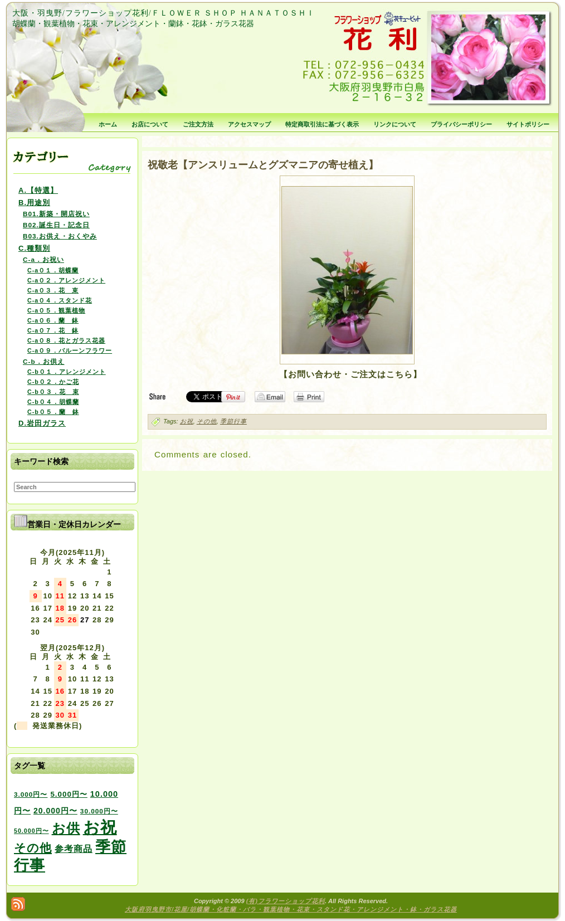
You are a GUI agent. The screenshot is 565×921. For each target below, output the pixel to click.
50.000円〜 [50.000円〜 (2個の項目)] (31, 830)
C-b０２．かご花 (53, 381)
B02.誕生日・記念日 (56, 224)
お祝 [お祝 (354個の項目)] (100, 827)
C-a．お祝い (43, 259)
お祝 (186, 421)
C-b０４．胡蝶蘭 (53, 401)
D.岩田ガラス (42, 423)
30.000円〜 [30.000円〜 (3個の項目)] (99, 811)
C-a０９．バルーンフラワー (69, 350)
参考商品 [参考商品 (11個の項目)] (73, 849)
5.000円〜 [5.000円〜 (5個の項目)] (68, 794)
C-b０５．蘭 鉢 (53, 411)
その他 (207, 421)
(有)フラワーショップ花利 (285, 901)
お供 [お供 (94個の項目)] (66, 828)
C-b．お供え (44, 361)
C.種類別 (34, 248)
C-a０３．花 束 (53, 290)
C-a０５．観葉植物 (56, 310)
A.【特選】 (38, 190)
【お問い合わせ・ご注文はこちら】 (350, 374)
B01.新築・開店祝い (56, 213)
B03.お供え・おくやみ (60, 236)
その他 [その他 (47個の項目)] (33, 848)
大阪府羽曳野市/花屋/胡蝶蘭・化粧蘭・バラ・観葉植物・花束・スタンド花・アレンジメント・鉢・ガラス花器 (291, 909)
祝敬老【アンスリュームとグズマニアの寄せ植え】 (263, 164)
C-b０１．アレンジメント (66, 371)
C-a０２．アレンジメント (66, 280)
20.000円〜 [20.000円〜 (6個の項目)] (55, 810)
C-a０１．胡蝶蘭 (53, 270)
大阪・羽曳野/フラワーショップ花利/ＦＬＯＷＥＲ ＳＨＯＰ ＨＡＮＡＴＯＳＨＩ (163, 13)
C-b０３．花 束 (53, 391)
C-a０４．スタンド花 (59, 300)
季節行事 (233, 421)
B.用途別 (34, 202)
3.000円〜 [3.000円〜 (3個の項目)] (30, 794)
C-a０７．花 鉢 (53, 330)
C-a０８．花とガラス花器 (66, 340)
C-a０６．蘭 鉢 (53, 320)
